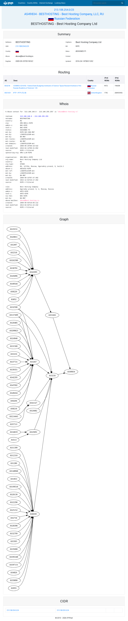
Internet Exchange (46, 3)
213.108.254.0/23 (64, 9)
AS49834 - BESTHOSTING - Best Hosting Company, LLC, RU (64, 14)
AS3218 (7, 86)
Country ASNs (32, 3)
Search (122, 3)
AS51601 (8, 93)
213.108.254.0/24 (13, 610)
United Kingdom (96, 93)
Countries (21, 3)
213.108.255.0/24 (63, 610)
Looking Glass (60, 3)
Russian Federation (64, 18)
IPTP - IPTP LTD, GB (19, 93)
